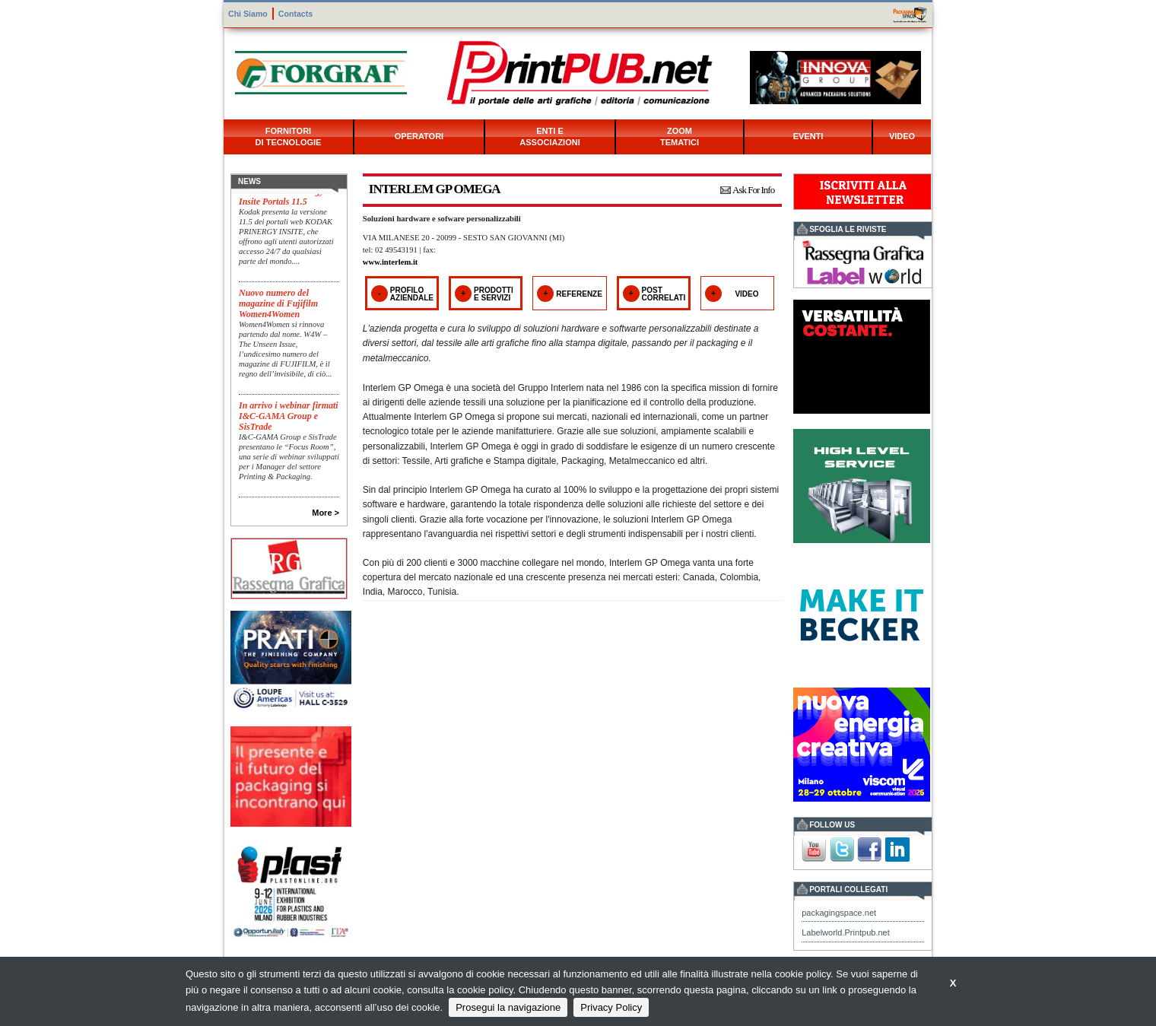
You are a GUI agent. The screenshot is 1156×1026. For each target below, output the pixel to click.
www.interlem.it (390, 262)
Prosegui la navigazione (508, 1007)
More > (325, 512)
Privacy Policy (611, 1007)
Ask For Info (753, 189)
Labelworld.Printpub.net (846, 932)
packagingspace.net (839, 912)
